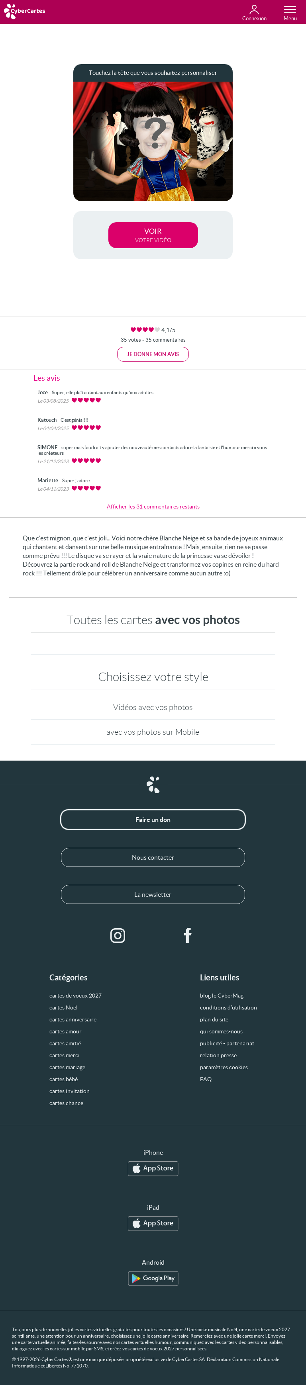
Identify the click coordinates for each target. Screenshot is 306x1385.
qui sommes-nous (221, 1031)
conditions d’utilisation (228, 1007)
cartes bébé (63, 1079)
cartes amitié (65, 1043)
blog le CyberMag (221, 995)
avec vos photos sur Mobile (152, 732)
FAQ (206, 1079)
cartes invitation (69, 1091)
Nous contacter (153, 857)
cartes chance (66, 1103)
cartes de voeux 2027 (75, 995)
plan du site (214, 1019)
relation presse (218, 1055)
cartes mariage (67, 1067)
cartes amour (65, 1031)
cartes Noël (63, 1007)
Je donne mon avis (153, 354)
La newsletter (152, 894)
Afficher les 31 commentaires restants (153, 506)
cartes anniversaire (72, 1019)
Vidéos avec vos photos (153, 707)
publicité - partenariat (227, 1043)
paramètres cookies (224, 1067)
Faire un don (153, 819)
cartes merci (64, 1055)
